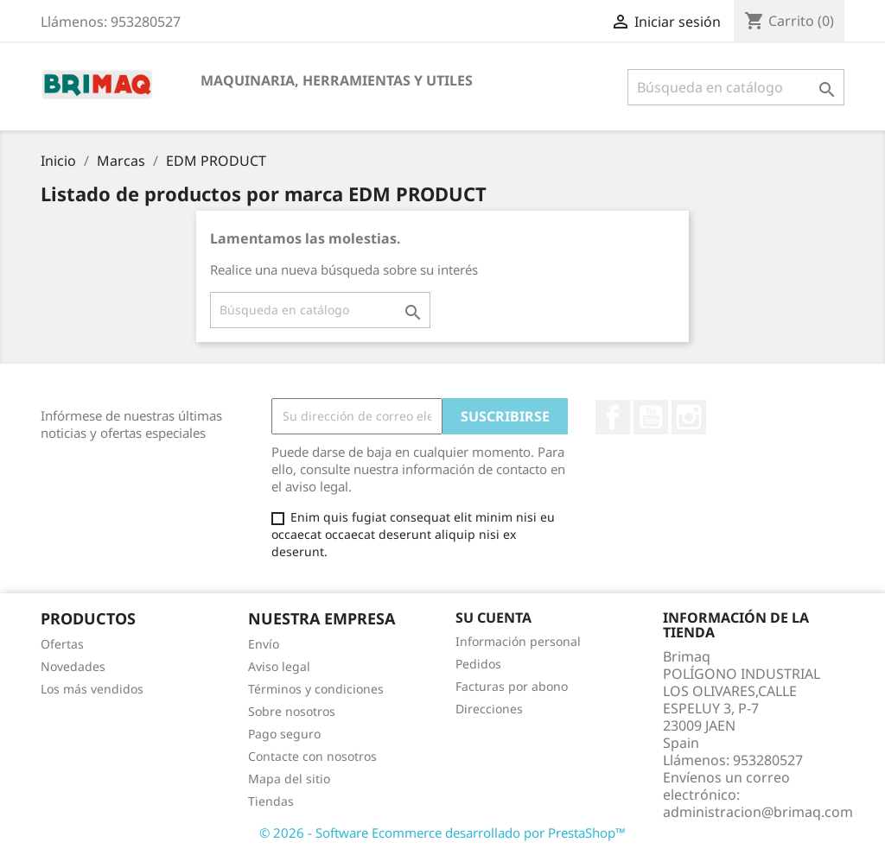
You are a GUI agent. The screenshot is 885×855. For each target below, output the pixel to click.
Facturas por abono (511, 686)
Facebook (612, 417)
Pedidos (478, 664)
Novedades (73, 666)
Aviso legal (279, 666)
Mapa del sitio (289, 778)
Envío (263, 644)
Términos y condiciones (316, 689)
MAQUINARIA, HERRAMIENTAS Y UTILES (337, 80)
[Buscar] (735, 87)
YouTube (651, 417)
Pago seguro (284, 733)
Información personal (518, 641)
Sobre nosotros (291, 711)
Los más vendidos (92, 689)
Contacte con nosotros (312, 756)
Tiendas (271, 801)
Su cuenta (493, 617)
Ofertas (62, 644)
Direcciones (489, 708)
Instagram (689, 417)
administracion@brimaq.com (758, 811)
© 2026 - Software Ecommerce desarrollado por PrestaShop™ (442, 832)
